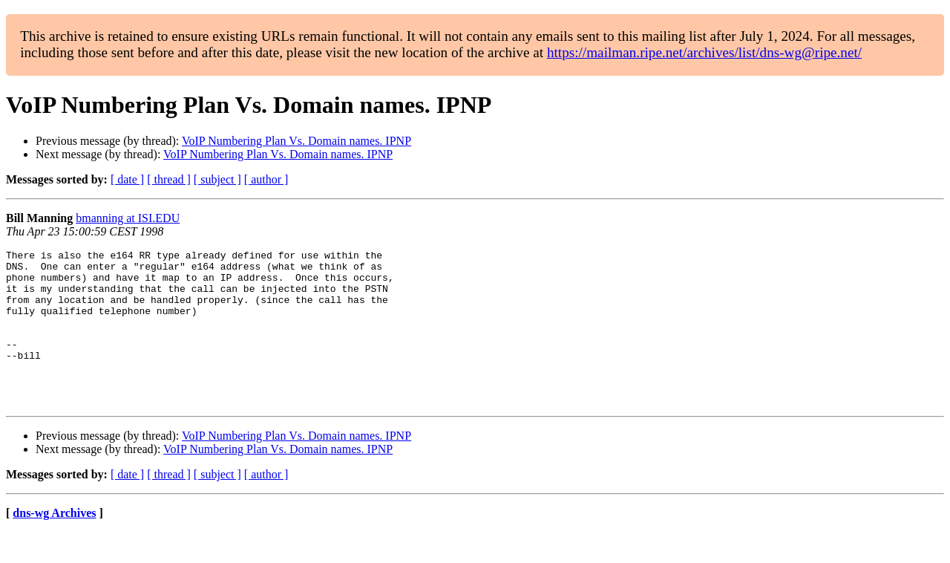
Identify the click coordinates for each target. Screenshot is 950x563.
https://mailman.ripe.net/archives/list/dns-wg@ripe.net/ (704, 52)
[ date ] (127, 179)
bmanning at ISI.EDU (128, 218)
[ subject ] (217, 179)
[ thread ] (169, 179)
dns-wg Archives (54, 544)
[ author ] (266, 179)
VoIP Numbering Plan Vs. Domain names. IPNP (296, 140)
